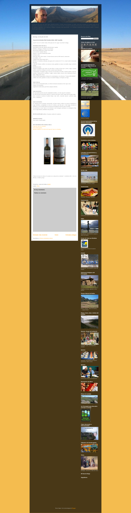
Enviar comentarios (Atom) (46, 238)
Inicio (56, 235)
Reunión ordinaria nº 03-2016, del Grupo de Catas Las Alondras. (47, 129)
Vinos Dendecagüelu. (37, 127)
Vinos (38, 186)
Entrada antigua (71, 235)
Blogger (74, 508)
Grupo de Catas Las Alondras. (39, 126)
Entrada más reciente (40, 235)
